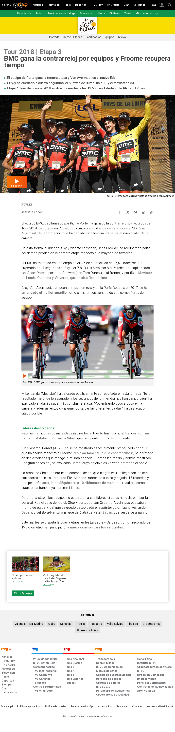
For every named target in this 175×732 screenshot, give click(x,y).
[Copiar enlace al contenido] (152, 211)
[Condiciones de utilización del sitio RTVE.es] (7, 706)
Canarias (65, 623)
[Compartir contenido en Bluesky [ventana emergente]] (136, 211)
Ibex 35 (133, 623)
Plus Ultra (96, 623)
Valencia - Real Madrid (29, 623)
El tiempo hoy (151, 623)
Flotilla (80, 623)
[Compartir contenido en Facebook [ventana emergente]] (120, 211)
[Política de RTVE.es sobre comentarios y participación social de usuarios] (160, 706)
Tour (25, 228)
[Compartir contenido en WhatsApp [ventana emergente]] (144, 211)
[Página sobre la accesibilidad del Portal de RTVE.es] (105, 706)
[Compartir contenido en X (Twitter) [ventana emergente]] (128, 211)
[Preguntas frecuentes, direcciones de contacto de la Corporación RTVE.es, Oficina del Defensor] (137, 706)
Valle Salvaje (115, 623)
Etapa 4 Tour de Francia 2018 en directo (37, 88)
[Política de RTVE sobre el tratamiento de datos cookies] (56, 706)
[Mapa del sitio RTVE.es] (122, 706)
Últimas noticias (87, 630)
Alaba (51, 623)
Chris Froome (108, 248)
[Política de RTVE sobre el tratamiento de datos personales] (29, 706)
